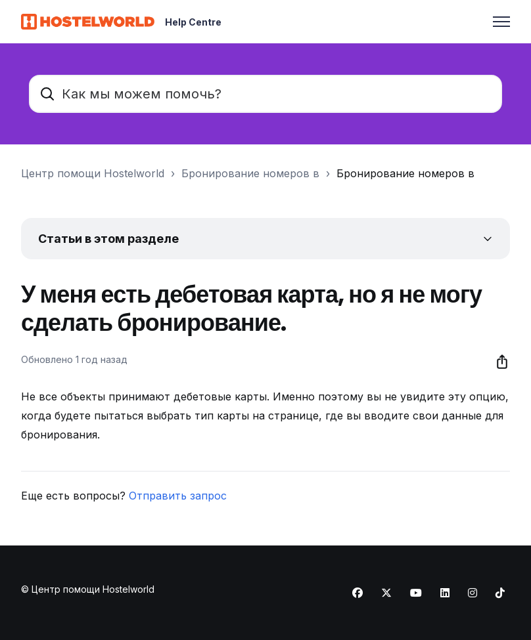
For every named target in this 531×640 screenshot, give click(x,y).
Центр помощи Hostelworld (92, 173)
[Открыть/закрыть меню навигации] (501, 22)
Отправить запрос (178, 495)
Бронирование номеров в (250, 173)
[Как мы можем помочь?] (265, 94)
